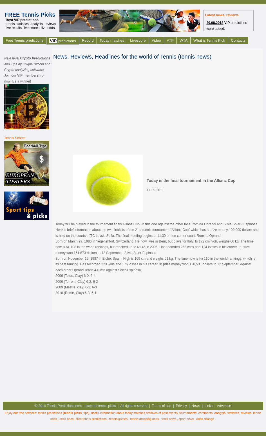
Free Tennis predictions (24, 40)
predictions (62, 40)
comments (205, 413)
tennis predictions (50, 413)
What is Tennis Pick (209, 40)
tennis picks (73, 413)
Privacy (181, 406)
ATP (170, 40)
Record (88, 40)
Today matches (112, 40)
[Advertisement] (26, 310)
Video (156, 40)
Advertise (224, 406)
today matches (135, 413)
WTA (183, 40)
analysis (219, 413)
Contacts (238, 40)
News (196, 406)
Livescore (138, 40)
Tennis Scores (14, 138)
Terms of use (161, 406)
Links (209, 406)
